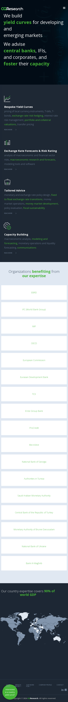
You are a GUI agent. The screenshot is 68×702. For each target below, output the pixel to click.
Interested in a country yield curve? (10, 692)
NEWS (8, 686)
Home (8, 685)
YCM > (28, 686)
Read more (8, 130)
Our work (30, 685)
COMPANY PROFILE (45, 685)
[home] (11, 7)
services (18, 685)
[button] (64, 8)
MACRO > (18, 686)
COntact (60, 685)
